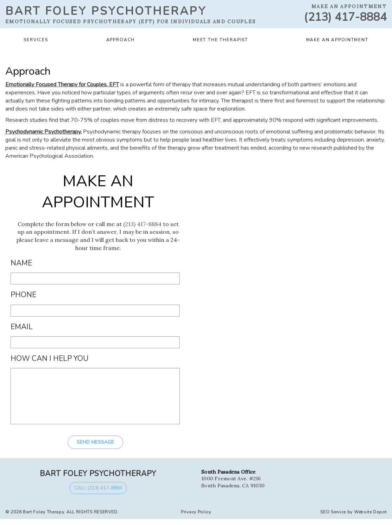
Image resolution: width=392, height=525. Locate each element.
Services (36, 40)
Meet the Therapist (220, 40)
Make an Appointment (337, 40)
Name (21, 263)
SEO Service (333, 512)
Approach (120, 40)
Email (22, 327)
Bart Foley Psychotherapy (106, 11)
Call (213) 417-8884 (98, 488)
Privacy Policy (196, 512)
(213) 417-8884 (345, 17)
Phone (23, 295)
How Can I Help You (49, 358)
